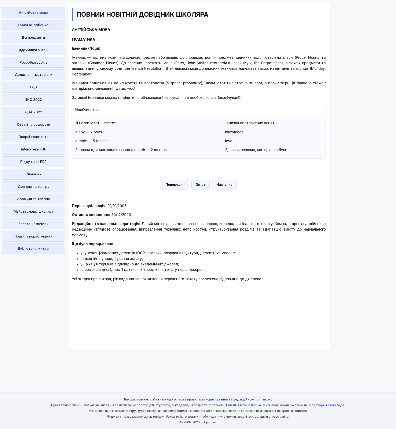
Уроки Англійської (33, 25)
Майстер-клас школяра (33, 211)
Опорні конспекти (33, 137)
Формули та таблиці (33, 199)
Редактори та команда (326, 405)
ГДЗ (33, 87)
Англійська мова (33, 12)
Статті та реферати (33, 124)
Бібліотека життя (33, 248)
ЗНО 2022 (33, 99)
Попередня (175, 185)
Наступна (224, 185)
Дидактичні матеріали (33, 74)
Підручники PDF (33, 162)
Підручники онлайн (33, 50)
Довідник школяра (33, 186)
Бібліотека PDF (33, 149)
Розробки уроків (33, 62)
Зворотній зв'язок (33, 224)
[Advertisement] (33, 319)
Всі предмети (33, 37)
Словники (33, 174)
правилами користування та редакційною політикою (229, 399)
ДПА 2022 (33, 112)
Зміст (200, 185)
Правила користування (33, 236)
